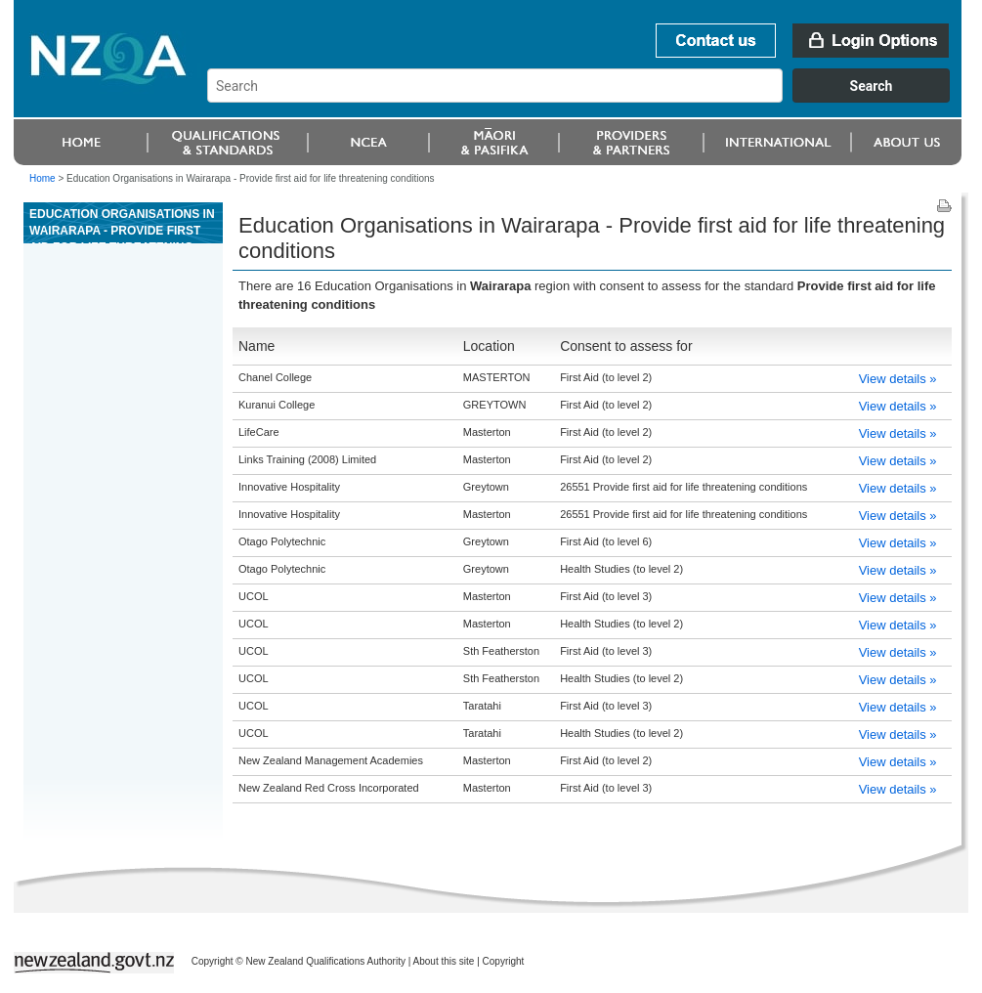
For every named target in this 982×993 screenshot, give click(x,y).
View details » (898, 378)
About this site (444, 961)
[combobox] (587, 98)
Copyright (504, 961)
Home (42, 178)
